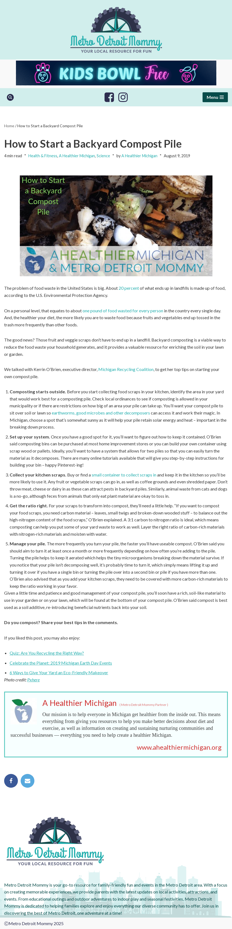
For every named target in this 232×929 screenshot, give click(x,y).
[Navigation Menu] (215, 97)
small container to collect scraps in (124, 474)
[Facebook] (109, 97)
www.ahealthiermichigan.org (179, 747)
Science (103, 155)
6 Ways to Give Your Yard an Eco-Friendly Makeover (59, 672)
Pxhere (33, 679)
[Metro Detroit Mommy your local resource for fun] (116, 30)
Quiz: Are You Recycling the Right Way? (47, 653)
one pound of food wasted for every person (123, 310)
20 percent (129, 288)
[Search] (10, 97)
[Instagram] (123, 97)
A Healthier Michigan (77, 155)
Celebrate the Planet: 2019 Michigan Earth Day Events (61, 662)
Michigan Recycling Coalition (126, 369)
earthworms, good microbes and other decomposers (101, 412)
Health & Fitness (42, 155)
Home (9, 125)
